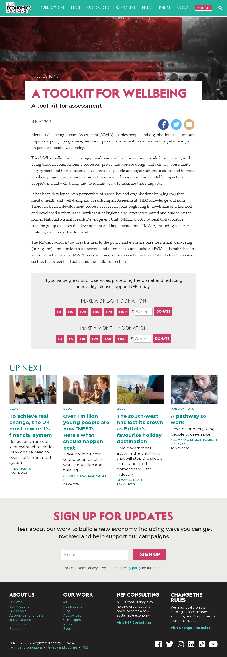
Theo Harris (20, 468)
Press (147, 7)
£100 (123, 312)
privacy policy (130, 568)
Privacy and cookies (62, 647)
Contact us (17, 624)
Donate (204, 8)
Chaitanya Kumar (186, 440)
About (183, 7)
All (65, 602)
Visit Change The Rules (190, 628)
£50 (96, 312)
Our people (18, 611)
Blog (75, 7)
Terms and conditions (25, 647)
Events (165, 7)
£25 (83, 312)
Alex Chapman (129, 480)
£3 (60, 339)
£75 (109, 312)
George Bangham (78, 476)
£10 (70, 312)
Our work (16, 602)
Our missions (19, 607)
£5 (59, 312)
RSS (85, 647)
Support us (17, 629)
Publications (53, 7)
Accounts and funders (26, 615)
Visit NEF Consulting (134, 622)
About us (22, 595)
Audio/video (98, 7)
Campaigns (126, 7)
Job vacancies (20, 620)
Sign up (150, 554)
